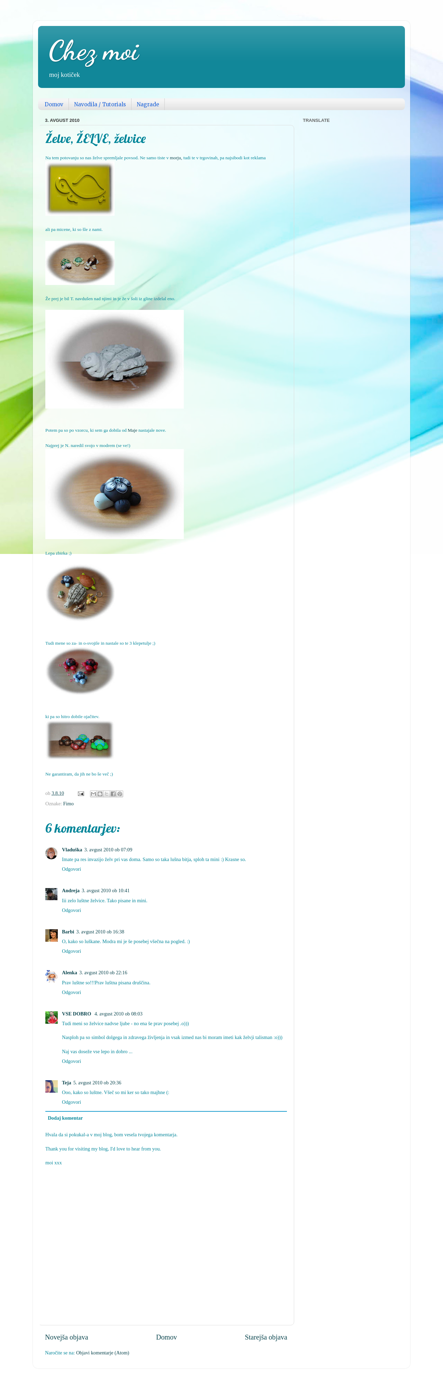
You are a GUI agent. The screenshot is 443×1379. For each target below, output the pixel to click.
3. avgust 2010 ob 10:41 (106, 890)
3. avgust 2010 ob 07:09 (108, 849)
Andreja (71, 890)
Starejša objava (266, 1337)
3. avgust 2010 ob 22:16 (103, 972)
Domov (54, 104)
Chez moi (93, 50)
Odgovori (71, 869)
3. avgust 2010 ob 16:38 (100, 931)
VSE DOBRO (77, 1014)
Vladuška (72, 849)
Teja (66, 1082)
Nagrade (148, 104)
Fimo (68, 803)
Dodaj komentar (65, 1118)
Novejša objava (66, 1337)
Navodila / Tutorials (100, 104)
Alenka (69, 972)
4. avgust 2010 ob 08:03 (118, 1014)
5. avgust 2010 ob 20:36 (97, 1082)
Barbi (68, 931)
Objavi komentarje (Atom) (102, 1352)
